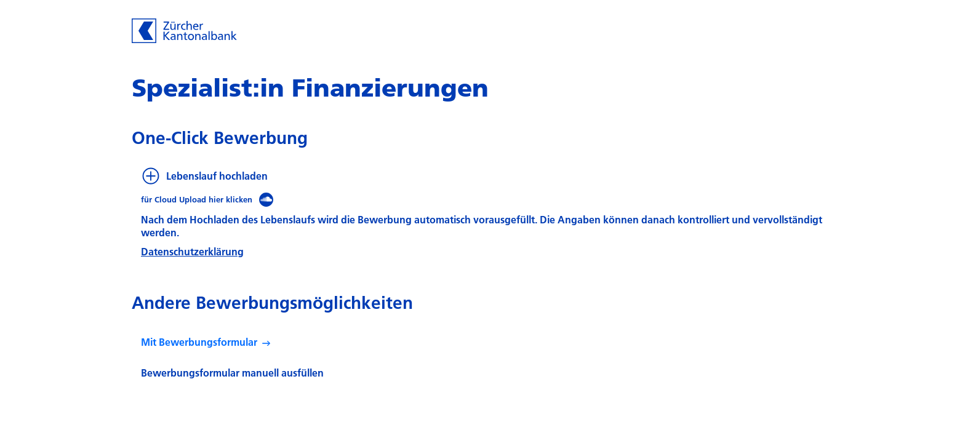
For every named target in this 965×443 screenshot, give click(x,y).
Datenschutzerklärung (192, 251)
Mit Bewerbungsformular (199, 341)
